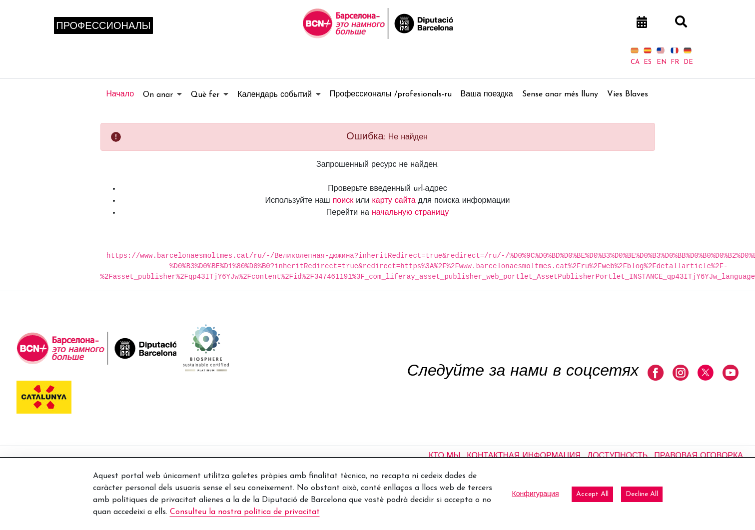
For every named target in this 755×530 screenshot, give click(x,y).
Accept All (592, 494)
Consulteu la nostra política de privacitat (245, 512)
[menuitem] (120, 94)
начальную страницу (410, 213)
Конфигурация (535, 494)
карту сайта (393, 201)
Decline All (642, 494)
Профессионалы (103, 26)
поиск (343, 201)
